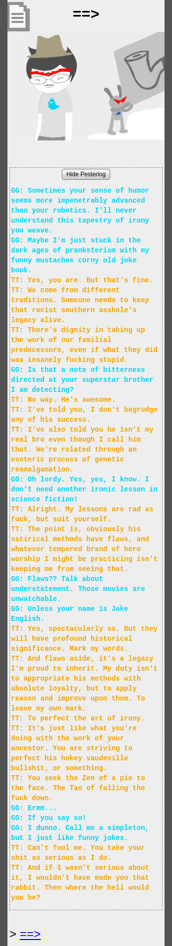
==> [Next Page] (30, 934)
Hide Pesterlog (86, 174)
